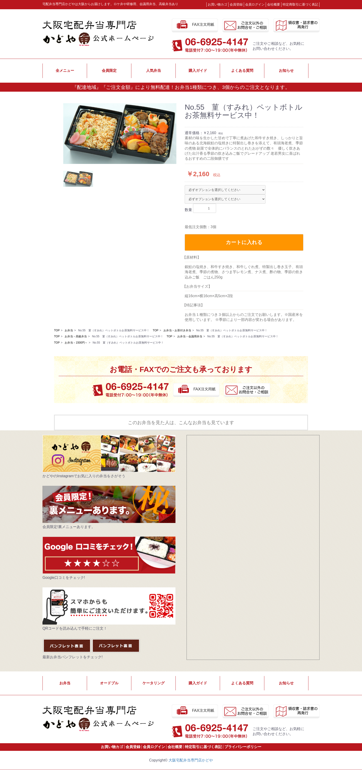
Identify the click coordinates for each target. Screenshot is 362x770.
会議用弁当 (195, 336)
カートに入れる (244, 242)
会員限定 (109, 70)
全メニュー (65, 70)
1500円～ (81, 342)
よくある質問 (242, 70)
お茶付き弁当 (183, 330)
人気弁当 (153, 70)
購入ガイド (198, 70)
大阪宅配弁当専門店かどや (191, 760)
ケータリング (153, 683)
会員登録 (133, 747)
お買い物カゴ (217, 4)
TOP (57, 330)
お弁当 (69, 330)
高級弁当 (81, 336)
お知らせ (286, 70)
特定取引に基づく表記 (203, 747)
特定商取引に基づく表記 (300, 4)
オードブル (109, 683)
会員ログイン (154, 747)
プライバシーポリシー (242, 747)
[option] (119, 133)
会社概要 (273, 4)
